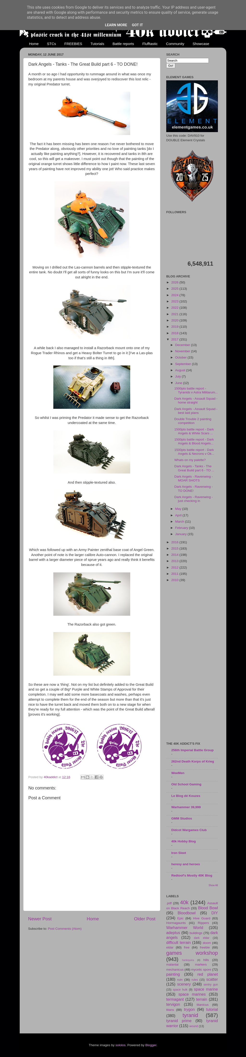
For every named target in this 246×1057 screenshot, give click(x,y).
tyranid (190, 1015)
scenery (184, 984)
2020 (175, 320)
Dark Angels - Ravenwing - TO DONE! (193, 488)
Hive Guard (201, 918)
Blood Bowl (208, 908)
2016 (175, 542)
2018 (175, 333)
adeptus (173, 932)
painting (173, 974)
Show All (213, 885)
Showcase (201, 44)
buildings (196, 933)
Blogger (150, 1045)
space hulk (180, 989)
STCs (51, 44)
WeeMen (177, 773)
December (183, 345)
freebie (205, 947)
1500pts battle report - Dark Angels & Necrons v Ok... (194, 451)
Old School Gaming (186, 784)
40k (184, 902)
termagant (175, 999)
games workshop (192, 953)
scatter (212, 979)
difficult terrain (178, 942)
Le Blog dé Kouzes (185, 796)
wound (193, 1026)
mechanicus (175, 969)
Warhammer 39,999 (186, 807)
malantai (172, 964)
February (182, 528)
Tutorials (97, 44)
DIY (214, 913)
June (179, 383)
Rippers (203, 923)
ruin (180, 979)
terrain (201, 999)
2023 (175, 301)
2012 (175, 567)
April (179, 515)
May (178, 509)
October (181, 357)
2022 (175, 307)
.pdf (169, 903)
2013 (175, 561)
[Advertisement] (192, 662)
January (181, 534)
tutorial (212, 1009)
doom (207, 943)
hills (206, 960)
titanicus (203, 1004)
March (180, 521)
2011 (175, 574)
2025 (175, 288)
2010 (175, 580)
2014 (175, 555)
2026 (175, 282)
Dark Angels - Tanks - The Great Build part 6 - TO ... (194, 468)
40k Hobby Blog (183, 841)
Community (175, 44)
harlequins (188, 960)
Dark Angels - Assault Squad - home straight (195, 400)
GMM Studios (181, 818)
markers (201, 964)
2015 (175, 548)
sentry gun (210, 984)
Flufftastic (150, 44)
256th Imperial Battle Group (192, 750)
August (180, 370)
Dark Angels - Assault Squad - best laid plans (195, 411)
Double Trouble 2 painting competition (192, 421)
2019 (175, 326)
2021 (175, 314)
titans (170, 1010)
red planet (207, 974)
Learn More (116, 25)
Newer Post (40, 918)
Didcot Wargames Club (189, 830)
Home (34, 44)
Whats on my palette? (190, 460)
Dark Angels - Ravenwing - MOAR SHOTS (193, 478)
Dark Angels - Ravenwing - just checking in (193, 499)
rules (195, 979)
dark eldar (201, 938)
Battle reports (123, 44)
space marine (206, 989)
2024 (175, 295)
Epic (180, 918)
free (186, 947)
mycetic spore (201, 969)
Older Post (144, 918)
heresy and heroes (185, 864)
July (178, 376)
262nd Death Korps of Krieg (192, 761)
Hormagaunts (176, 923)
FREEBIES (73, 44)
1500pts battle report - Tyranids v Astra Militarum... (196, 390)
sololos (120, 1045)
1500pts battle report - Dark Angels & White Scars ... (194, 431)
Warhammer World (184, 927)
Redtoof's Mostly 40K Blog (191, 875)
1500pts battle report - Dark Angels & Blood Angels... (194, 441)
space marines (192, 994)
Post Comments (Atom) (65, 928)
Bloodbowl (187, 913)
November (183, 351)
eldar (169, 947)
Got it (137, 25)
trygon (189, 1009)
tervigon (173, 1004)
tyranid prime (178, 1021)
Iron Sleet (178, 853)
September (183, 364)
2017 (175, 339)
